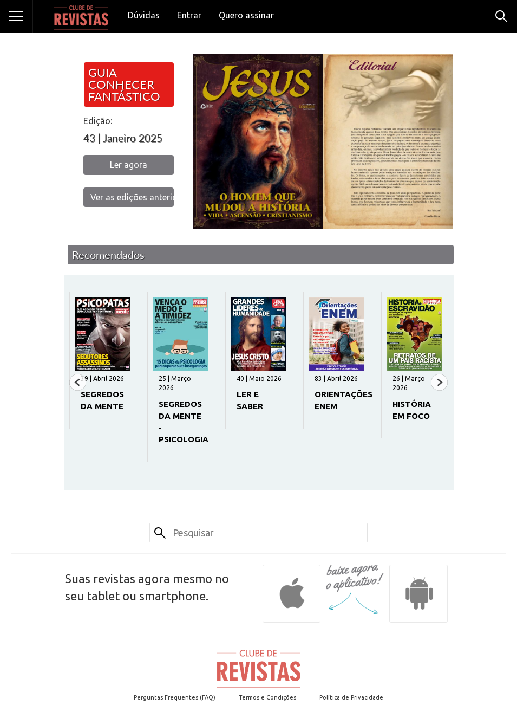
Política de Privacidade (351, 697)
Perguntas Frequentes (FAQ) (174, 697)
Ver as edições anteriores (132, 197)
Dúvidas (144, 15)
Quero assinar (246, 15)
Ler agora (128, 165)
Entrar (189, 15)
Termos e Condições (267, 697)
